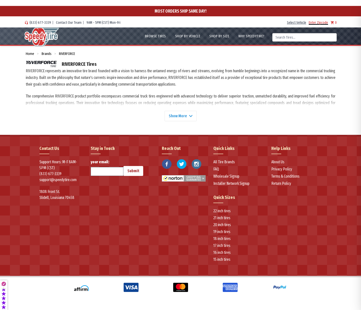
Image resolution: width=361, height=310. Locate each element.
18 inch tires (222, 238)
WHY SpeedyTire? (251, 36)
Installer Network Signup (231, 183)
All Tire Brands (224, 162)
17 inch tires (221, 245)
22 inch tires (222, 211)
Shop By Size (219, 36)
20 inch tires (222, 224)
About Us (277, 162)
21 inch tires (221, 217)
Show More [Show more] (181, 116)
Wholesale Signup (226, 176)
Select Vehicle (296, 22)
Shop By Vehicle (187, 36)
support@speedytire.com (58, 179)
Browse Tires (155, 36)
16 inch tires (222, 252)
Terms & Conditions (285, 176)
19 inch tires (221, 231)
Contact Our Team (69, 22)
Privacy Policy (281, 169)
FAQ (216, 169)
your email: (107, 168)
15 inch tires (221, 259)
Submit (133, 170)
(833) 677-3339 (40, 22)
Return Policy (281, 183)
